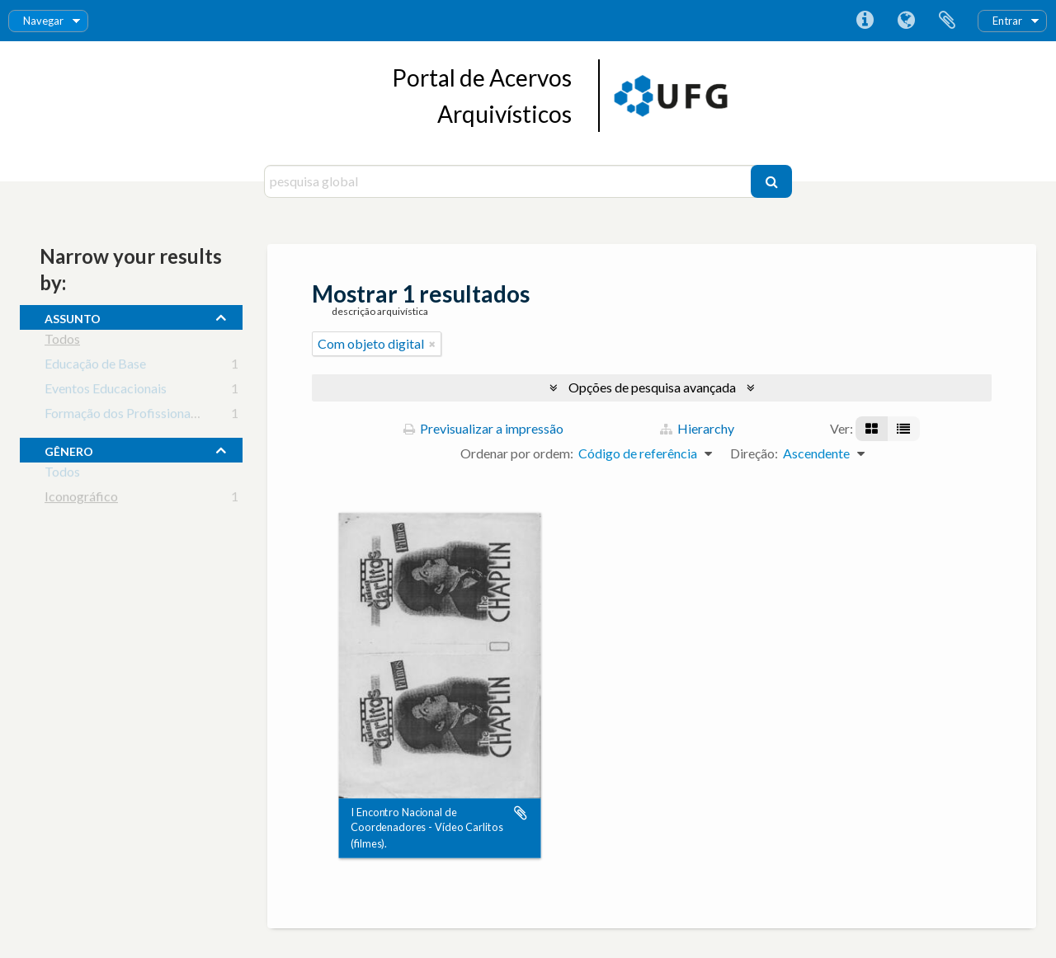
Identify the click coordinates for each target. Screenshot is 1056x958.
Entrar (1007, 20)
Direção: (754, 453)
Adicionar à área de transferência (520, 813)
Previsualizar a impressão (483, 428)
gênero (69, 449)
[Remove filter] (432, 344)
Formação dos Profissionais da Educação (159, 416)
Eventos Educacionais (106, 391)
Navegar (43, 20)
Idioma (905, 20)
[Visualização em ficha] (872, 428)
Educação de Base (95, 366)
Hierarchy (697, 428)
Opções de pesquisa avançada (652, 387)
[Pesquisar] (771, 181)
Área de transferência (947, 20)
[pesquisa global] (509, 181)
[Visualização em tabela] (903, 428)
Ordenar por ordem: (516, 453)
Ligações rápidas (864, 20)
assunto (73, 316)
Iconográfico (81, 499)
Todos (62, 342)
